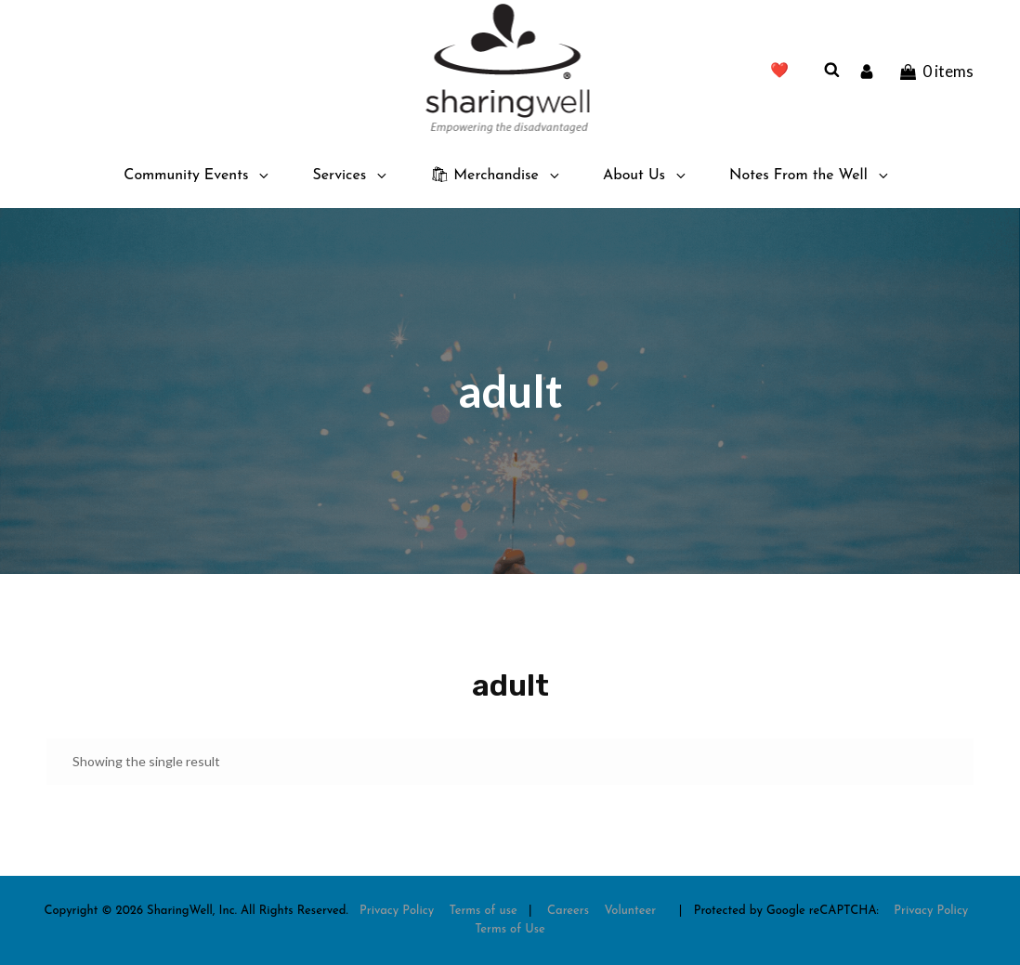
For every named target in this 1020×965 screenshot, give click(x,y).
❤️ (779, 71)
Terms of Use (510, 929)
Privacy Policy (397, 911)
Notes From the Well (810, 175)
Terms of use (483, 911)
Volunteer (630, 911)
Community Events (197, 175)
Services (350, 175)
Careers (568, 911)
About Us (645, 175)
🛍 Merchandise (496, 175)
